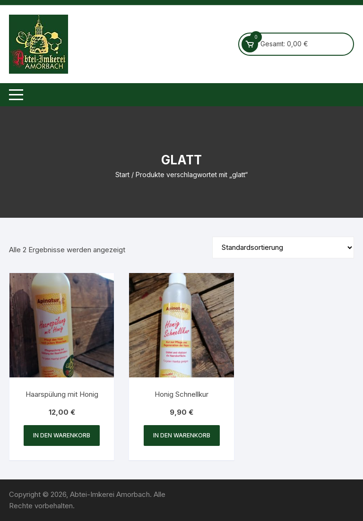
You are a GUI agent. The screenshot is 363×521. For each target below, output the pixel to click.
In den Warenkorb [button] (61, 435)
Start (122, 175)
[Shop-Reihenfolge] (283, 247)
